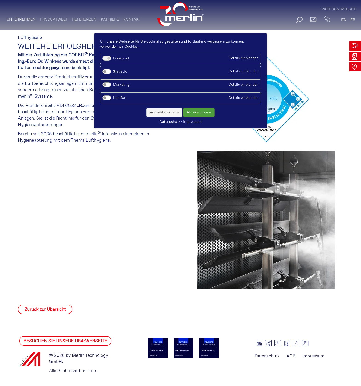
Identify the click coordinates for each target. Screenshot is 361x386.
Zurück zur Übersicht (45, 309)
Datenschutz (267, 356)
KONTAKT (132, 19)
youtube (277, 343)
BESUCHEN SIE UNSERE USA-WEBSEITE (65, 341)
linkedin (259, 343)
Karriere (110, 19)
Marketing (121, 84)
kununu (286, 343)
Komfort (120, 97)
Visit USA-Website (339, 9)
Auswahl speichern (164, 112)
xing (268, 343)
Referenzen (84, 19)
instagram (305, 343)
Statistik (120, 71)
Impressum (313, 356)
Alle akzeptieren (199, 112)
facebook (296, 343)
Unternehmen (21, 19)
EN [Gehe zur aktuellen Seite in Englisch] (343, 20)
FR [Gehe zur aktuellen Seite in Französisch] (352, 20)
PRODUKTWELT (53, 19)
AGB (291, 356)
